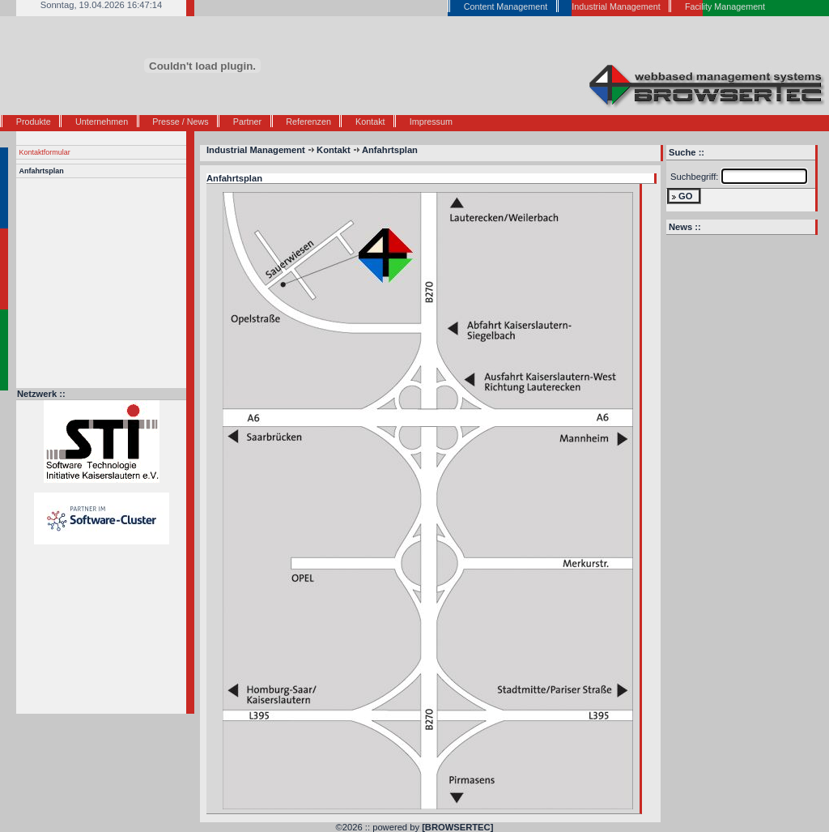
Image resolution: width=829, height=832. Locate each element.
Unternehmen (101, 121)
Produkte (33, 121)
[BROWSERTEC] (457, 827)
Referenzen (308, 121)
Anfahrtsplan (41, 171)
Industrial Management (255, 150)
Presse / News (180, 121)
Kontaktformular (44, 152)
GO (685, 196)
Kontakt (370, 121)
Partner (247, 121)
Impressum (431, 121)
